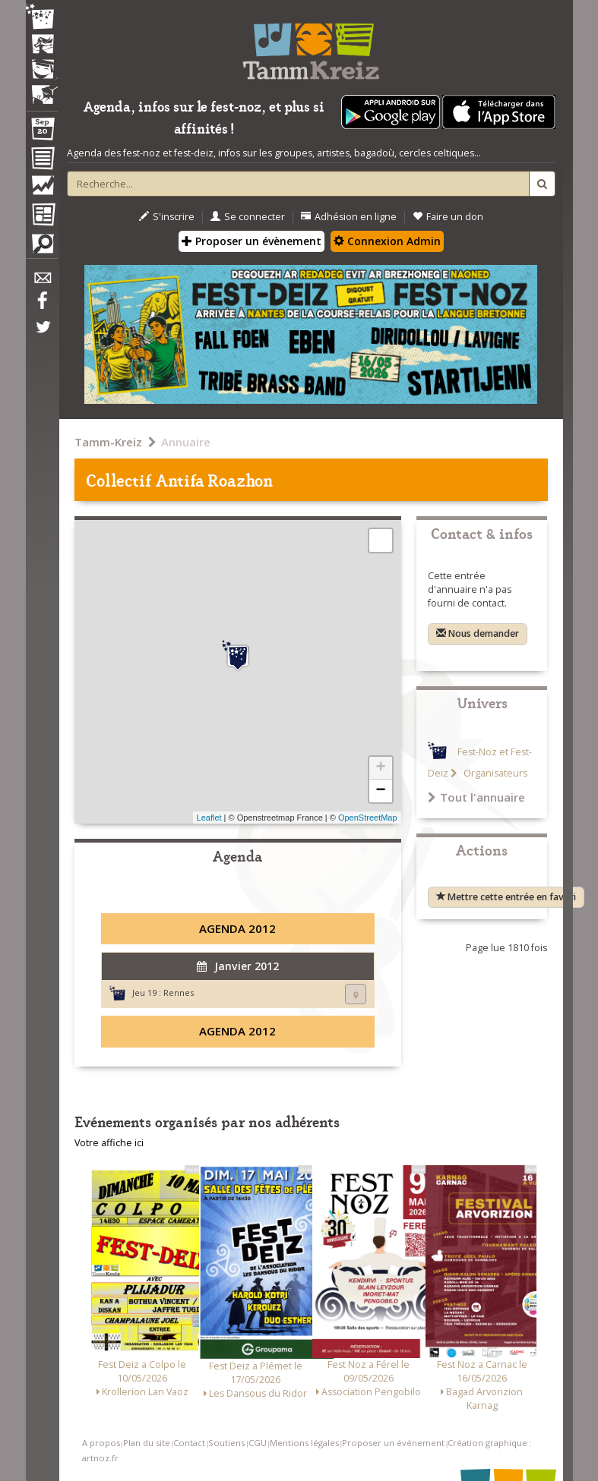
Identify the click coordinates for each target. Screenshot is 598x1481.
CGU (257, 1442)
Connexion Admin (387, 241)
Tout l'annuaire (476, 797)
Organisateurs (494, 773)
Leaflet (209, 817)
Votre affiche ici (109, 1142)
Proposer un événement (393, 1442)
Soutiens (226, 1442)
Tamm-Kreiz (108, 441)
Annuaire (185, 441)
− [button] (380, 791)
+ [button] (380, 768)
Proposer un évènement (251, 241)
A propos (101, 1442)
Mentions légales (304, 1442)
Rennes (178, 992)
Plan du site (146, 1442)
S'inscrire (167, 216)
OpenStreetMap (367, 817)
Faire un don (448, 216)
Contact (189, 1442)
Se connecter (247, 216)
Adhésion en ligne (349, 216)
